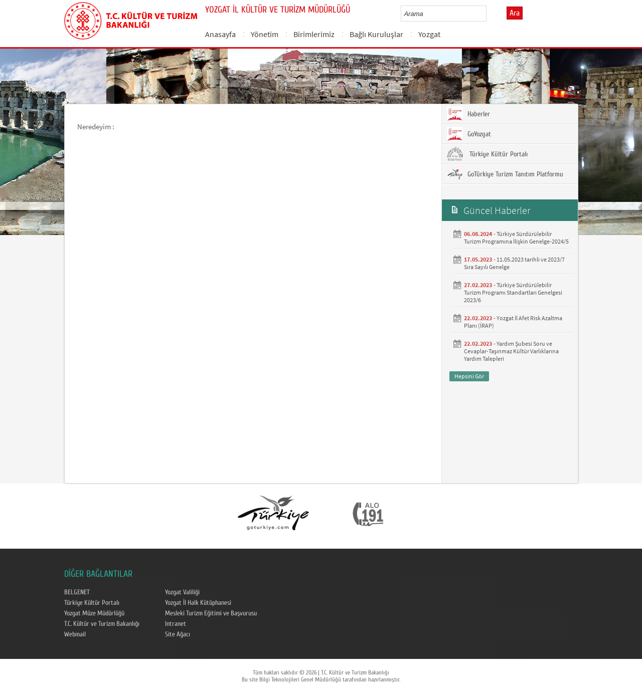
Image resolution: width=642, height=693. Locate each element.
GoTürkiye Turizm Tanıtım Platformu (505, 174)
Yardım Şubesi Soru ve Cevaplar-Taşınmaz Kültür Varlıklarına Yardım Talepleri (511, 351)
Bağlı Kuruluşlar (376, 34)
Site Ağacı (177, 634)
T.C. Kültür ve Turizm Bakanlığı (101, 624)
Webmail (75, 634)
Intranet (175, 624)
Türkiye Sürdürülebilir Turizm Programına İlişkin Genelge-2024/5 (516, 237)
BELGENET (77, 592)
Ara (515, 13)
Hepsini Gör (469, 376)
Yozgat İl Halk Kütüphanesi (198, 603)
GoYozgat (469, 134)
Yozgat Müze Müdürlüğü (94, 613)
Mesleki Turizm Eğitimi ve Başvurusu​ (211, 613)
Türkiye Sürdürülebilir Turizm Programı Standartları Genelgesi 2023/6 (513, 292)
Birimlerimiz (314, 34)
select (489, 13)
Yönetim (264, 34)
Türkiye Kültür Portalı (487, 154)
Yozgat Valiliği (182, 592)
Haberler (468, 114)
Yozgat (429, 34)
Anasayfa (220, 34)
